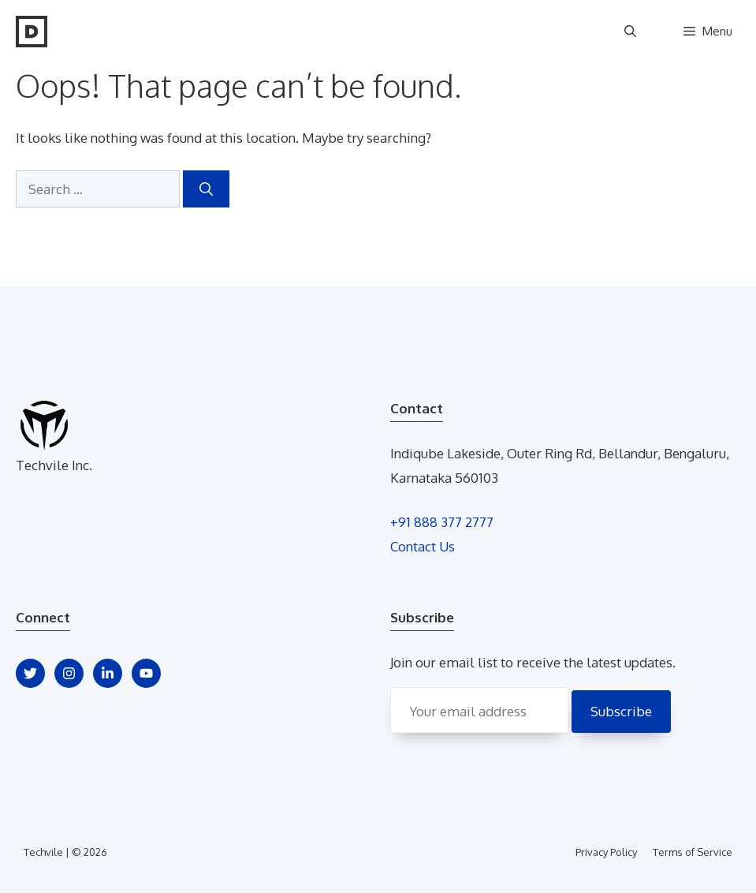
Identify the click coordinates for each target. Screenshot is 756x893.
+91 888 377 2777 (441, 522)
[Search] (206, 189)
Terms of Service (692, 852)
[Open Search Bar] (630, 31)
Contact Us (422, 546)
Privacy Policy (606, 852)
